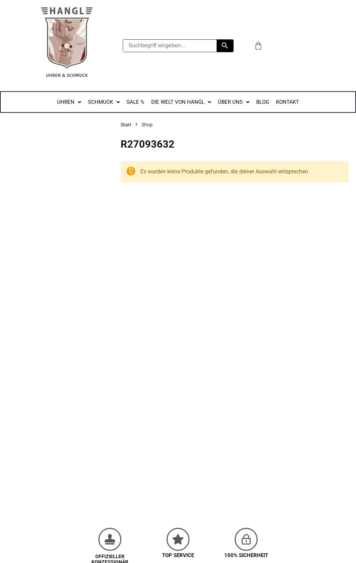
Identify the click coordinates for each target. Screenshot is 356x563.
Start (126, 124)
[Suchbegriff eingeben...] (170, 46)
